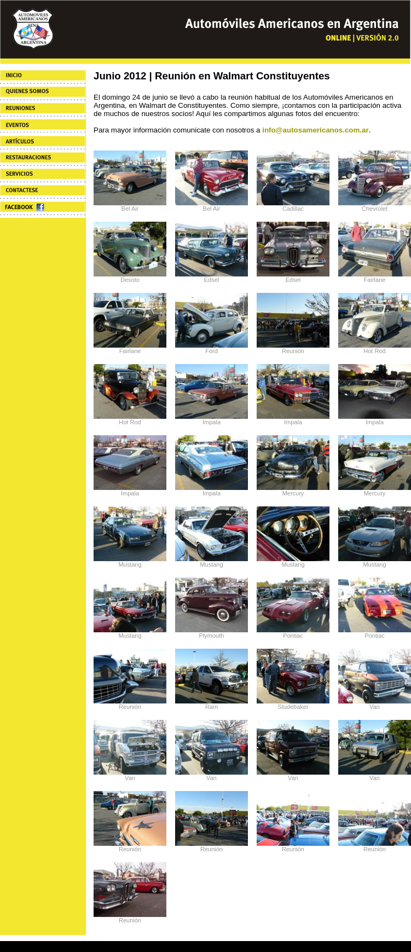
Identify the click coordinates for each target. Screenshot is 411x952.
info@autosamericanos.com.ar (315, 130)
